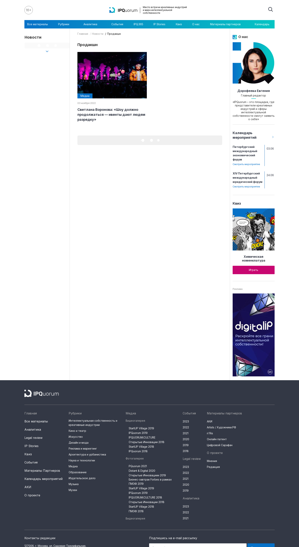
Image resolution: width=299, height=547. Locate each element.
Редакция (213, 466)
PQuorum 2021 (138, 466)
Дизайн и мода (78, 442)
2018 (186, 451)
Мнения (212, 461)
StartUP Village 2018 (141, 446)
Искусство (76, 436)
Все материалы (37, 24)
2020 (186, 439)
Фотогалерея (135, 458)
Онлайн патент (217, 439)
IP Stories (159, 24)
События (117, 24)
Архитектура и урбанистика (87, 454)
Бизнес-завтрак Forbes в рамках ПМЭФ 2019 (150, 481)
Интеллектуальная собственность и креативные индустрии (93, 422)
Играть (253, 269)
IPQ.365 (138, 24)
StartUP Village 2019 (141, 428)
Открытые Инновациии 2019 (147, 475)
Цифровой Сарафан (219, 445)
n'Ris (210, 433)
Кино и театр (77, 430)
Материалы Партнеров (42, 470)
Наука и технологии (82, 460)
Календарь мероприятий (43, 479)
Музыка (74, 484)
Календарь (262, 24)
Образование (78, 472)
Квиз (179, 24)
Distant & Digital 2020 (142, 470)
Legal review (33, 438)
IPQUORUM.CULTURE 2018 (145, 497)
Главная (82, 33)
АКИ (27, 487)
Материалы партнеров (227, 24)
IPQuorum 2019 (138, 432)
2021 (185, 433)
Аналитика (92, 24)
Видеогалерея (135, 420)
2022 (186, 427)
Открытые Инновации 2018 (146, 442)
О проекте (32, 495)
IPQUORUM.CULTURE (142, 437)
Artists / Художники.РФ (221, 427)
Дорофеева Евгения (253, 91)
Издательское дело (82, 478)
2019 (186, 445)
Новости (97, 33)
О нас (196, 24)
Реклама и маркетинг (83, 448)
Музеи (73, 490)
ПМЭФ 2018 (136, 511)
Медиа (73, 466)
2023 (186, 421)
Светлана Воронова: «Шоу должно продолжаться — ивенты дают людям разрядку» (111, 115)
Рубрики (65, 24)
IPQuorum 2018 (138, 451)
